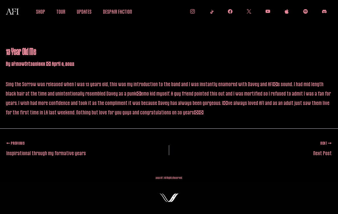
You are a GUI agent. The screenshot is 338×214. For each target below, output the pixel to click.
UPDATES (84, 11)
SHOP (40, 11)
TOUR (60, 11)
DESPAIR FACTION (117, 11)
